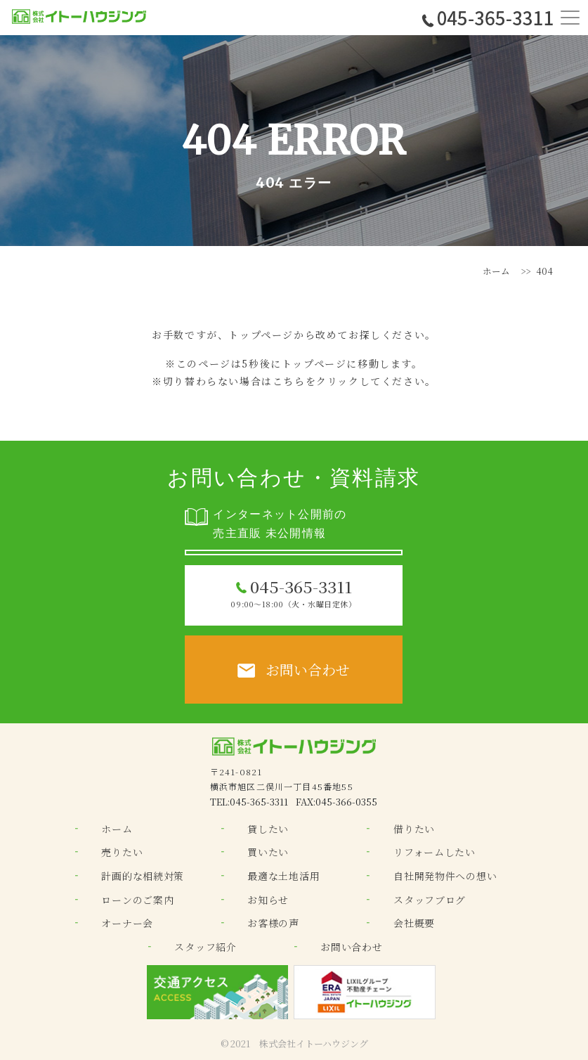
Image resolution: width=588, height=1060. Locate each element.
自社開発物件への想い (445, 876)
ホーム (496, 271)
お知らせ (268, 900)
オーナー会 (127, 923)
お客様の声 (273, 923)
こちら (289, 381)
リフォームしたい (434, 852)
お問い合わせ (351, 947)
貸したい (268, 829)
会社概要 (414, 923)
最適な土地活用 (283, 876)
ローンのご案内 (137, 900)
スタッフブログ (429, 900)
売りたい (122, 852)
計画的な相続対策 (142, 876)
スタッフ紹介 (205, 947)
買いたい (268, 852)
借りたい (414, 829)
